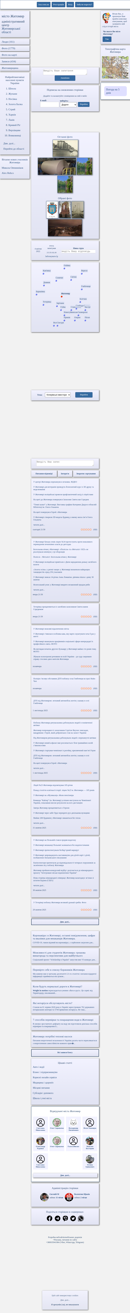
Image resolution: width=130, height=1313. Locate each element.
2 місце (84, 1199)
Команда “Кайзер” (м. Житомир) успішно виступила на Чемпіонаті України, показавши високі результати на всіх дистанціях (62, 803)
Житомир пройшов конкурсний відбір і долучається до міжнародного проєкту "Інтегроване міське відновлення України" (63, 873)
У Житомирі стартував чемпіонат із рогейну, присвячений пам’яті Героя (64, 752)
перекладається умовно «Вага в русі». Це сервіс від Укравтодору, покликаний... (65, 991)
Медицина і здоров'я (43, 1084)
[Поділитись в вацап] (81, 1220)
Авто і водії (38, 1069)
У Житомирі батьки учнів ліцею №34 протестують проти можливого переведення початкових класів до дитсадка (63, 545)
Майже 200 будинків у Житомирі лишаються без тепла (57, 820)
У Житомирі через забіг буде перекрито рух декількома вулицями (61, 815)
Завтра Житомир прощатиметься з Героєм (51, 810)
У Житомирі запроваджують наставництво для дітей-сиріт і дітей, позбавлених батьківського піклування (61, 858)
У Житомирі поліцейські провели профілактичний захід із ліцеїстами (63, 496)
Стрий (11, 109)
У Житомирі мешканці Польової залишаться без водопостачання (61, 847)
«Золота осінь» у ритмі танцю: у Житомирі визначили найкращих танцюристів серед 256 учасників (61, 572)
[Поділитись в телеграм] (58, 1220)
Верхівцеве (14, 130)
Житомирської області (11, 30)
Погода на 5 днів (113, 91)
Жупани (12, 93)
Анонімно (65, 79)
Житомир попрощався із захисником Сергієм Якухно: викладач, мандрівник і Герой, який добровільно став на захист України (60, 733)
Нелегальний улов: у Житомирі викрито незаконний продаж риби (61, 587)
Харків (12, 114)
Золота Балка (15, 104)
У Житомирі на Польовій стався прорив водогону (54, 842)
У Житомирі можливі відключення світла (51, 631)
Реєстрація (58, 4)
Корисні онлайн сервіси (45, 1079)
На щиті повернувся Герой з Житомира (50, 514)
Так (107, 39)
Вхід (70, 4)
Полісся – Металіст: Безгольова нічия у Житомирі (54, 559)
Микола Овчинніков (12, 167)
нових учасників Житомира (18, 161)
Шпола (12, 88)
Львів (11, 119)
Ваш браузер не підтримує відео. (65, 122)
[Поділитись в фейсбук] (49, 1220)
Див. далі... (65, 1300)
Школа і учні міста (42, 1100)
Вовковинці (14, 135)
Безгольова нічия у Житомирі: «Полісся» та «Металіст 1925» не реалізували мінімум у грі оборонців (60, 552)
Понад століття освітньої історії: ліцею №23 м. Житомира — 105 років (63, 792)
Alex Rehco (8, 173)
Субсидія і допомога (43, 1095)
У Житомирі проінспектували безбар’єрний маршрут (56, 852)
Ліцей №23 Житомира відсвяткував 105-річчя (53, 787)
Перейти (84, 105)
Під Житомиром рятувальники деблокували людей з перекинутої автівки (64, 740)
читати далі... (39, 527)
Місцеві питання (41, 1090)
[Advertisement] (65, 39)
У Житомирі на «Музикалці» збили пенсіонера (53, 797)
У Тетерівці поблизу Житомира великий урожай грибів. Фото (59, 904)
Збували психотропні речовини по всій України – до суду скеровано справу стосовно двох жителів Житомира (62, 659)
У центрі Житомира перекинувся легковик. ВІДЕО (55, 484)
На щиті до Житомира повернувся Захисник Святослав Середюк (61, 501)
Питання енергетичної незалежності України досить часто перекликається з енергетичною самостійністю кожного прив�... (65, 1042)
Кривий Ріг (14, 125)
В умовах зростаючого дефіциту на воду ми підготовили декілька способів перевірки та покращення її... (65, 1025)
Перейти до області (13, 148)
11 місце (59, 1199)
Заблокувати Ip (51, 257)
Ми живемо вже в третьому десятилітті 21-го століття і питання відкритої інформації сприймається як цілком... (65, 975)
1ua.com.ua (43, 4)
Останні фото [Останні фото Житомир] (64, 137)
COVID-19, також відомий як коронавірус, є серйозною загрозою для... (65, 941)
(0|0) (95, 531)
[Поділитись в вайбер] (65, 1220)
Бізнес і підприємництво (45, 1074)
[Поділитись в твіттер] (73, 1220)
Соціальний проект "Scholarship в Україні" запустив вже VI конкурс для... (65, 958)
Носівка (12, 99)
